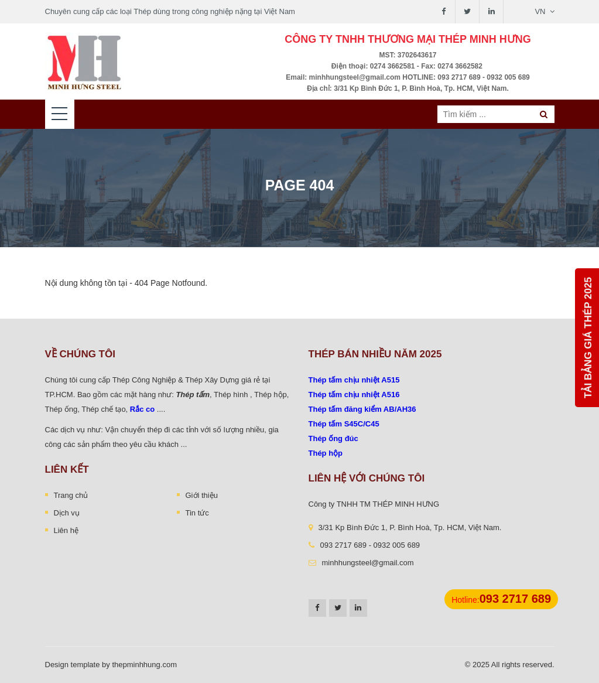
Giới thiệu (202, 495)
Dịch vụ (67, 512)
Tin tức (197, 512)
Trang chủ (71, 495)
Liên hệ (66, 530)
